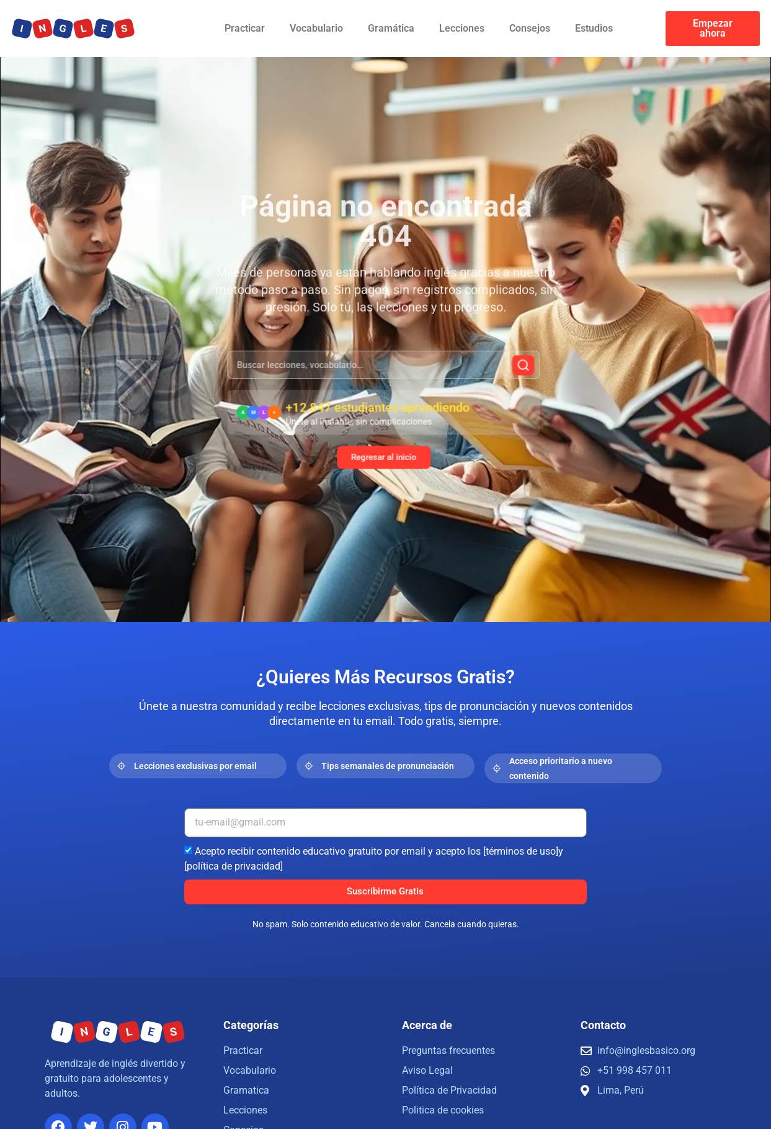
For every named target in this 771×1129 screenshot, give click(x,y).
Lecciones (461, 28)
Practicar (245, 28)
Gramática (391, 28)
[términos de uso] (520, 851)
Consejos (529, 28)
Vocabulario (316, 28)
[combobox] (383, 370)
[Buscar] (507, 371)
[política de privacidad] (233, 865)
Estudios (594, 28)
